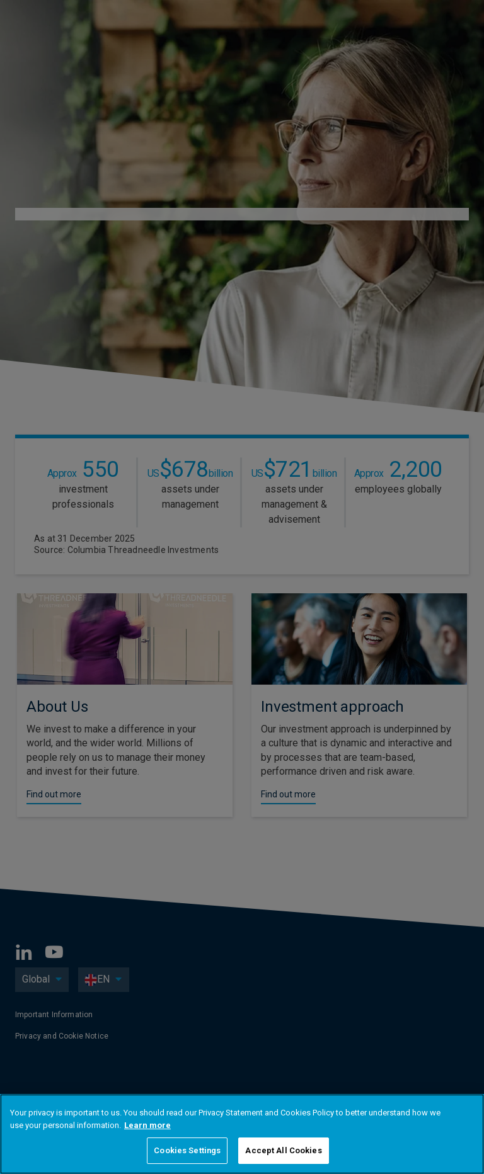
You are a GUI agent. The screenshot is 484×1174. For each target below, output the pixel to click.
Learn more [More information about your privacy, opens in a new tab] (147, 1125)
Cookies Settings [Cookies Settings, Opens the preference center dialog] (187, 1150)
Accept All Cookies (283, 1150)
